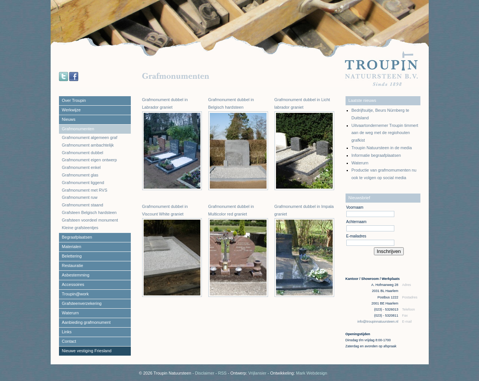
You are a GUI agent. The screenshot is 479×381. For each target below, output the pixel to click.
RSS (222, 373)
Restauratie (72, 265)
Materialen (71, 246)
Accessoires (73, 284)
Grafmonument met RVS (84, 190)
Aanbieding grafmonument (86, 322)
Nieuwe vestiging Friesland (87, 350)
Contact (69, 341)
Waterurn (70, 313)
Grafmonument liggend (83, 182)
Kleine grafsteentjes (80, 227)
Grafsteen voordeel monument (90, 220)
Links (67, 331)
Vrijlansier (257, 373)
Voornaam (355, 207)
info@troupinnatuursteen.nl (378, 321)
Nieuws (69, 119)
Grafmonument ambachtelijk (88, 145)
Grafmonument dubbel (82, 152)
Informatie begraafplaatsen (376, 155)
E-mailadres (356, 236)
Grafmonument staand (82, 205)
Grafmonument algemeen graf (90, 137)
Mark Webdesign (311, 373)
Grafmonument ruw (80, 197)
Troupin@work (75, 294)
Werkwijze (71, 110)
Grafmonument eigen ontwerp (89, 160)
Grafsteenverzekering (82, 303)
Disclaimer (204, 373)
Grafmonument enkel (81, 167)
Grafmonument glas (80, 175)
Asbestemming (76, 275)
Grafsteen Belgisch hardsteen (89, 212)
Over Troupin (74, 100)
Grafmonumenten (78, 128)
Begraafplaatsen (77, 237)
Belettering (72, 256)
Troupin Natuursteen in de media (382, 147)
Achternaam (356, 222)
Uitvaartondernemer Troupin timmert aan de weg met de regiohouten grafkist (385, 133)
